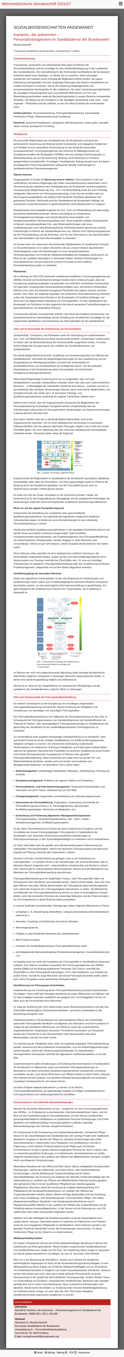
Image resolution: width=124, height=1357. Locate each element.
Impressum (84, 1352)
